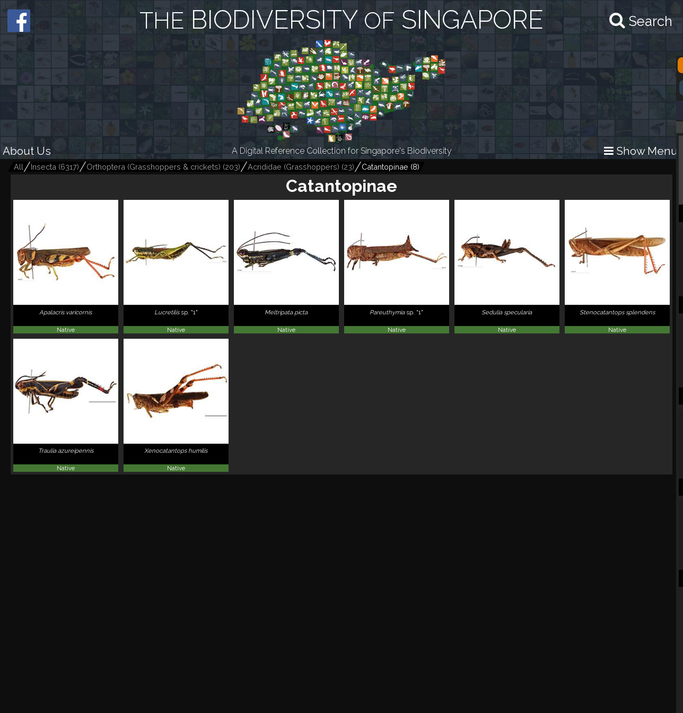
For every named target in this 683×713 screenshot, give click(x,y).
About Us (27, 150)
